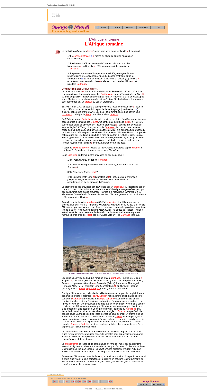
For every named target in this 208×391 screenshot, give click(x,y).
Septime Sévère (81, 147)
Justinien (111, 202)
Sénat (88, 114)
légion (128, 122)
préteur (88, 102)
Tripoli (93, 172)
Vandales (91, 202)
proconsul (67, 114)
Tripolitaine (73, 68)
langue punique (106, 298)
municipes (131, 309)
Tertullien (85, 324)
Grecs (90, 51)
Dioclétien (72, 155)
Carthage (81, 84)
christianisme (71, 344)
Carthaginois (107, 94)
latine (119, 316)
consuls (114, 114)
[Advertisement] (117, 15)
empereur (110, 127)
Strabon (121, 311)
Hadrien (136, 147)
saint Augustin (100, 296)
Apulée (74, 324)
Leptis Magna (93, 288)
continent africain (81, 56)
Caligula (86, 119)
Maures (94, 122)
